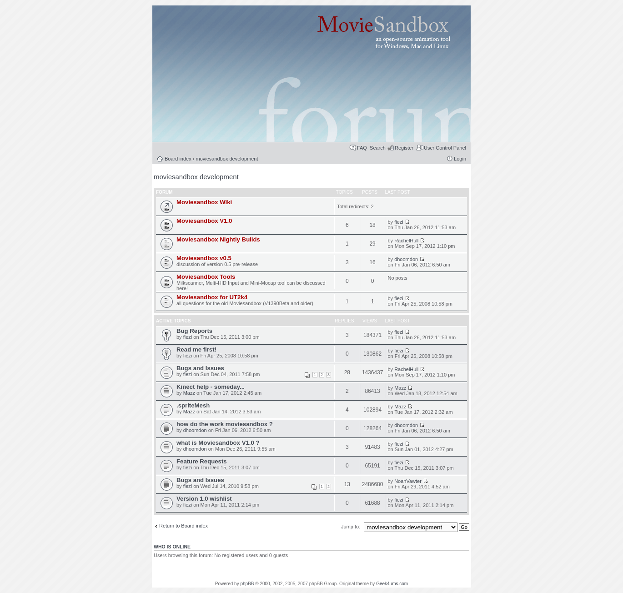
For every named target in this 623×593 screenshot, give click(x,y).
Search (378, 148)
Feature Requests (201, 461)
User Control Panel (445, 148)
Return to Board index (183, 525)
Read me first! (196, 349)
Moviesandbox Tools (205, 276)
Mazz (189, 393)
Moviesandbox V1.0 (204, 220)
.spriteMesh (193, 405)
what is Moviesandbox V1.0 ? (217, 442)
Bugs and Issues (200, 368)
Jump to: (351, 526)
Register (404, 148)
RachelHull (406, 240)
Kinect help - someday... (210, 386)
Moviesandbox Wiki (204, 202)
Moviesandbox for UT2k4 (211, 297)
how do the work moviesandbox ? (224, 424)
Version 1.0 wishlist (204, 498)
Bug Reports (194, 330)
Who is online (172, 546)
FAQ (362, 148)
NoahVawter (408, 481)
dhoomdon (406, 259)
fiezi (398, 222)
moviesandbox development (227, 158)
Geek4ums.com (392, 583)
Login (460, 158)
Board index (178, 158)
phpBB (247, 583)
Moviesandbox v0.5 (203, 258)
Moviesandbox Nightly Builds (218, 239)
